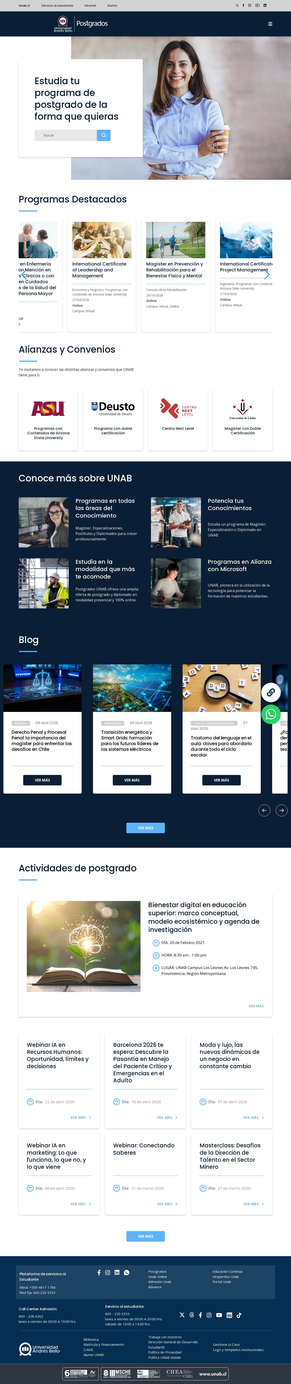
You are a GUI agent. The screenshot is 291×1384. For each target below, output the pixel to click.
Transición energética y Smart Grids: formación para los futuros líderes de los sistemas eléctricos (129, 740)
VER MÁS (42, 780)
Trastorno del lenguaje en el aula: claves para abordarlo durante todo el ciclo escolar (221, 746)
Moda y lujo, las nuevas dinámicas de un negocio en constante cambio (230, 1055)
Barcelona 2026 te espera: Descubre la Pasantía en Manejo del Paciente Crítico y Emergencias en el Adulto (142, 1062)
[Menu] (270, 24)
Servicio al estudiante (57, 5)
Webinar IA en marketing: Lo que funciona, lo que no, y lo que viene (56, 1156)
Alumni (112, 5)
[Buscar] (72, 135)
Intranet (90, 5)
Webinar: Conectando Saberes (144, 1149)
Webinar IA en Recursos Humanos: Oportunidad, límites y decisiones (58, 1055)
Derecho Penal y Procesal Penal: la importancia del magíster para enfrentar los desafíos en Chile (42, 740)
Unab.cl (24, 5)
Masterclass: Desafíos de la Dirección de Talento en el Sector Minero (230, 1156)
